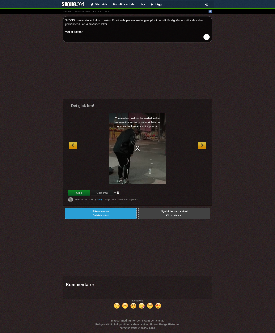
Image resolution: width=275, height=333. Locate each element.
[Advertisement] (137, 72)
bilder (97, 11)
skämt (67, 11)
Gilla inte (102, 192)
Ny (143, 4)
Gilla (79, 192)
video (107, 11)
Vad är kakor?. (74, 31)
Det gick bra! (82, 106)
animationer (82, 11)
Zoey (99, 199)
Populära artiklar (124, 4)
